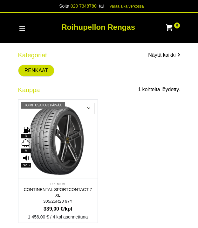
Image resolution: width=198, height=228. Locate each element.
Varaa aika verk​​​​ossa (127, 6)
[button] (89, 108)
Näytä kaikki (164, 55)
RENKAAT (36, 70)
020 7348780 (84, 6)
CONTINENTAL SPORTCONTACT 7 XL (58, 192)
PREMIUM (57, 184)
